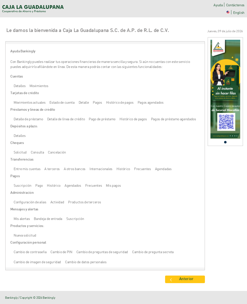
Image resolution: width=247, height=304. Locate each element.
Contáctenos (235, 5)
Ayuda (218, 5)
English (238, 12)
